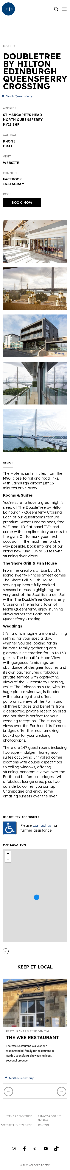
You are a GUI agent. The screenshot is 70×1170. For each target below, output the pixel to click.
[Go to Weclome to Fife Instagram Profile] (13, 1150)
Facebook (12, 179)
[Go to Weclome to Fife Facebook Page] (24, 1150)
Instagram (13, 184)
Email (8, 146)
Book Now (21, 202)
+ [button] (8, 854)
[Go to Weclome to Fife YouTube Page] (45, 1150)
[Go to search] (56, 9)
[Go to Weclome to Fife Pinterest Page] (35, 1150)
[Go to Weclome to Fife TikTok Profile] (56, 1150)
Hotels (9, 46)
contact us (42, 825)
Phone (9, 141)
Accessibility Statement (16, 1125)
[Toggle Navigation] (64, 9)
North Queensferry (19, 96)
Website (11, 163)
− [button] (8, 859)
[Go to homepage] (8, 9)
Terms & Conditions (19, 1116)
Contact (43, 1125)
